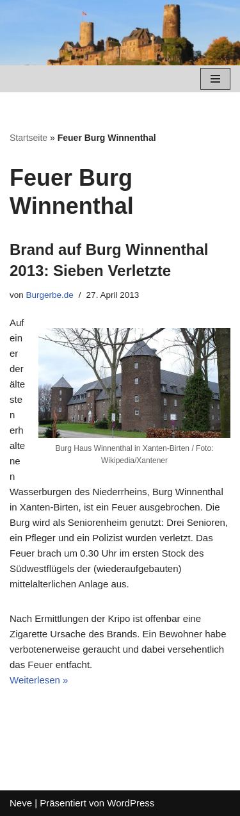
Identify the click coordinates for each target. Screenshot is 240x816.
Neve (21, 802)
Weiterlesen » (39, 679)
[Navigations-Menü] (215, 79)
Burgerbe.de (50, 295)
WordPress (130, 802)
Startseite (28, 138)
